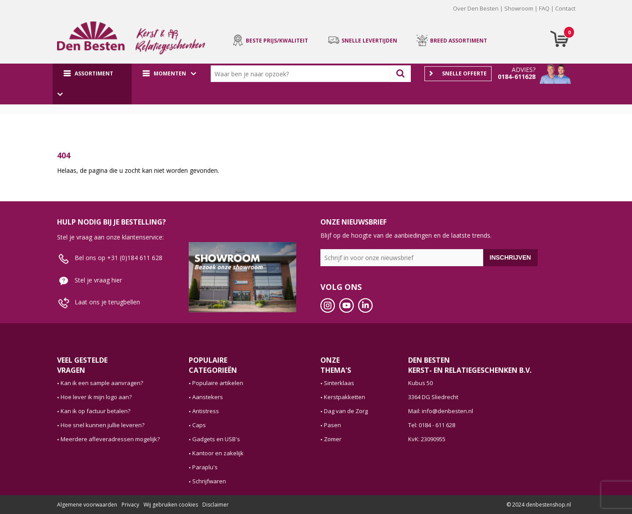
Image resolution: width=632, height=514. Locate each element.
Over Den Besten (476, 8)
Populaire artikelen (217, 383)
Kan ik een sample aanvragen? (102, 383)
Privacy (130, 504)
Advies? (523, 69)
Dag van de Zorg (346, 411)
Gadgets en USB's (216, 439)
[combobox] (302, 73)
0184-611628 (516, 76)
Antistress (205, 411)
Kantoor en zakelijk (218, 453)
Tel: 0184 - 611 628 (431, 425)
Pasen (332, 425)
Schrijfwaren (209, 481)
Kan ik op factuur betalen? (95, 411)
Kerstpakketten (344, 397)
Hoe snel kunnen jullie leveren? (102, 425)
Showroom (518, 8)
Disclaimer (215, 504)
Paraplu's (205, 467)
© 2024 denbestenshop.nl (538, 504)
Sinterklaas (339, 383)
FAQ (544, 8)
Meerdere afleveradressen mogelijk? (110, 439)
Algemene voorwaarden (87, 504)
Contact (565, 8)
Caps (199, 425)
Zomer (332, 439)
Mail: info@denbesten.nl (440, 411)
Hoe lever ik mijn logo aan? (96, 397)
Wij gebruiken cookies (171, 504)
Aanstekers (207, 397)
